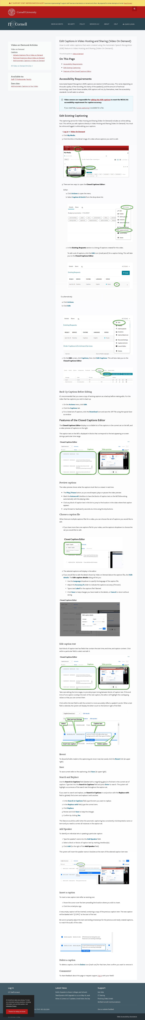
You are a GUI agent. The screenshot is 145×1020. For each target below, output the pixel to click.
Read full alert (128, 3)
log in (100, 975)
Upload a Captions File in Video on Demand (28, 55)
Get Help (101, 992)
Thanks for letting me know (16, 1011)
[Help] (116, 24)
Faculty (28, 79)
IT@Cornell (17, 24)
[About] (107, 24)
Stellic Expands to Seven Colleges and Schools (71, 992)
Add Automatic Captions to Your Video (24, 86)
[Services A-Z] (94, 24)
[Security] (71, 24)
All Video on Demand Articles (21, 66)
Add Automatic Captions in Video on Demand (29, 60)
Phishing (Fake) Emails (105, 998)
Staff (12, 79)
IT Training (101, 995)
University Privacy (11, 1006)
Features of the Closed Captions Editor (77, 71)
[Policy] (82, 24)
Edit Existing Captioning (71, 67)
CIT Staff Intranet (14, 992)
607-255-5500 (45, 1009)
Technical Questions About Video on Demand (29, 58)
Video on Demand (78, 54)
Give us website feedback (106, 1009)
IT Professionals (20, 79)
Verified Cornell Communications (109, 1002)
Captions (14, 52)
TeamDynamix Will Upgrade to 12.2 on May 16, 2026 (72, 995)
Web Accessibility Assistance (127, 1016)
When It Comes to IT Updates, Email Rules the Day (72, 998)
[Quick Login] (128, 24)
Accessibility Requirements (72, 64)
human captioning (82, 108)
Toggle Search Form (134, 8)
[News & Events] (57, 24)
